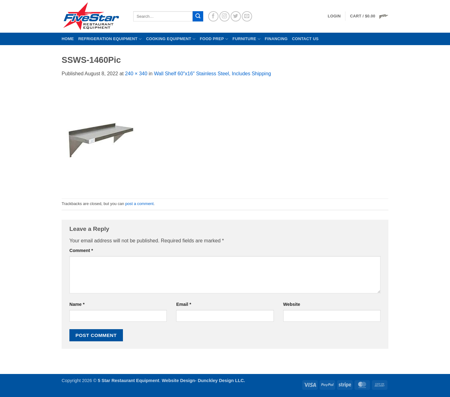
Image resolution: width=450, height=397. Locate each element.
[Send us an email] (247, 16)
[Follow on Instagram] (224, 16)
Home (68, 38)
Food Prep (214, 39)
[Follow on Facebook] (213, 16)
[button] (369, 16)
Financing (276, 38)
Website (291, 304)
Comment (81, 250)
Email (183, 304)
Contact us (305, 38)
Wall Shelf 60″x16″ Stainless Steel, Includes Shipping (212, 73)
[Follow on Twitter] (236, 16)
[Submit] (198, 16)
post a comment (139, 203)
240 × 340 (136, 73)
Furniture (246, 39)
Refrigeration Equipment (110, 39)
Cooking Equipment (170, 39)
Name (77, 304)
